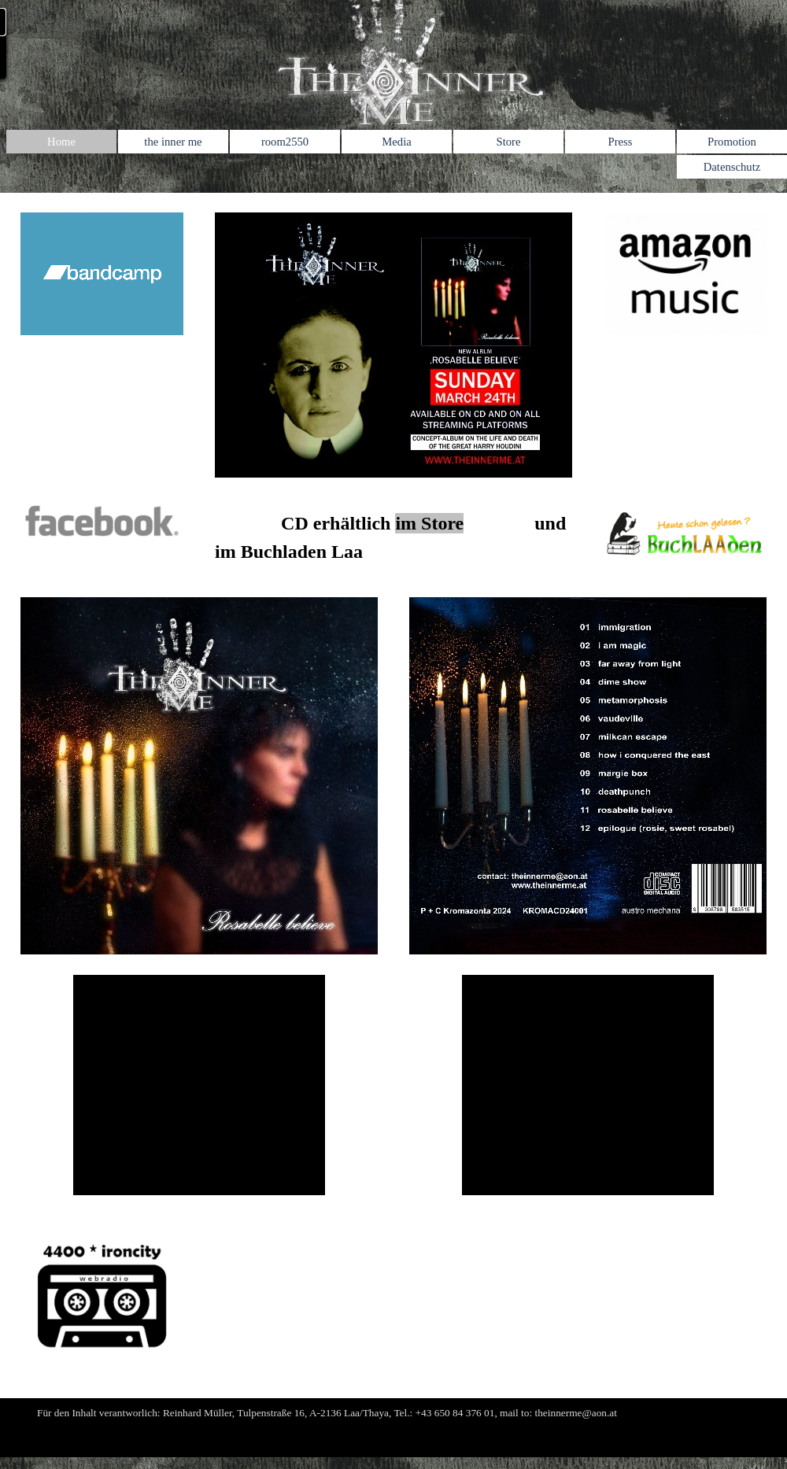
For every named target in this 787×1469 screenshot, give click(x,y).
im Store (429, 523)
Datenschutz (732, 167)
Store (509, 141)
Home (61, 141)
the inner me (172, 141)
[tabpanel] (393, 537)
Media (396, 141)
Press (620, 141)
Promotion (732, 141)
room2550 (285, 141)
